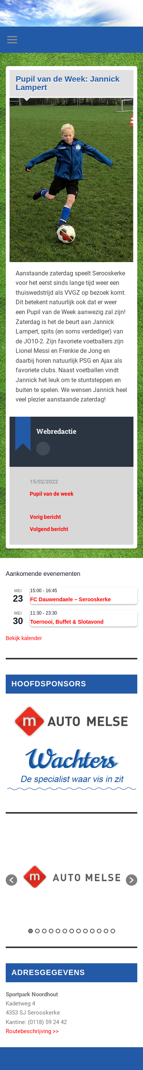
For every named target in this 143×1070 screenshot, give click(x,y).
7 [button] (71, 931)
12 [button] (106, 931)
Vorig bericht (45, 517)
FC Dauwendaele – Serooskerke (70, 599)
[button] (11, 880)
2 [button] (37, 931)
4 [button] (51, 931)
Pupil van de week (51, 494)
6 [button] (65, 931)
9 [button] (85, 931)
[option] (71, 876)
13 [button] (113, 931)
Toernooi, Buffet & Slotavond (67, 622)
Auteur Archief (43, 448)
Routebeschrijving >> (32, 1031)
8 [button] (78, 931)
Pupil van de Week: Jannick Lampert (67, 83)
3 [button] (44, 931)
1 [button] (30, 931)
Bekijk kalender (24, 638)
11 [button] (99, 931)
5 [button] (58, 931)
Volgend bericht (49, 529)
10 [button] (92, 931)
